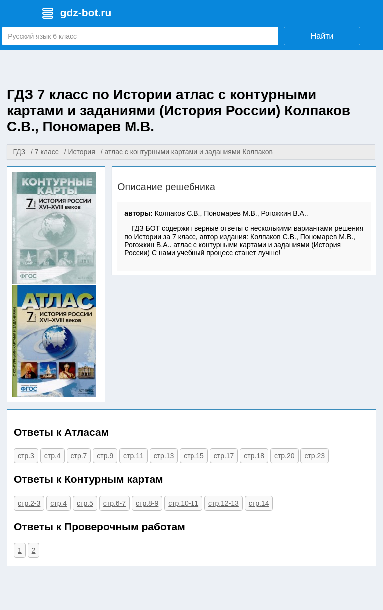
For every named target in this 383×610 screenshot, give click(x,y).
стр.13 (164, 456)
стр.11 (133, 456)
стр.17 (224, 456)
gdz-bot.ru (86, 12)
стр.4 (52, 456)
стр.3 (26, 456)
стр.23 (314, 456)
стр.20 (284, 456)
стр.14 (259, 503)
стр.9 (105, 456)
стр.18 (254, 456)
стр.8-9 (147, 503)
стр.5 (85, 503)
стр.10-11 (183, 503)
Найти (322, 36)
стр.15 (194, 456)
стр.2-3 (29, 503)
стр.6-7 (114, 503)
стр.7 (79, 456)
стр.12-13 (223, 503)
